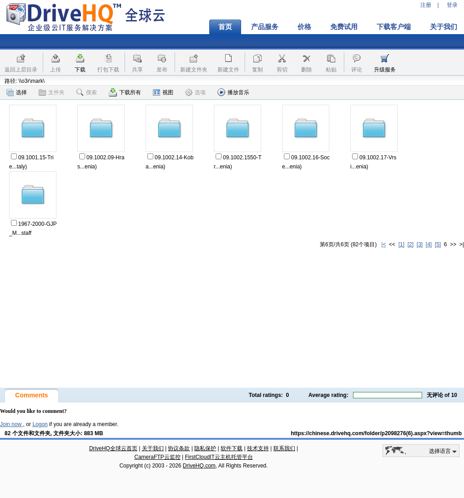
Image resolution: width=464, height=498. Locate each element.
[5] (438, 244)
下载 (80, 69)
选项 (195, 92)
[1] (401, 244)
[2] (411, 244)
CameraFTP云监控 (157, 457)
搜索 (86, 92)
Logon (39, 424)
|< (383, 244)
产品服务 (264, 26)
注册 (425, 5)
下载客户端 (394, 26)
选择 (16, 92)
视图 (163, 92)
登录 (452, 5)
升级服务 (385, 69)
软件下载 (231, 448)
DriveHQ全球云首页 (113, 448)
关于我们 (153, 448)
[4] (429, 244)
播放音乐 (233, 92)
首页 (225, 26)
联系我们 (284, 448)
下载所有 (125, 92)
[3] (420, 244)
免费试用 (344, 26)
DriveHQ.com (199, 465)
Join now (11, 424)
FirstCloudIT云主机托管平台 (218, 457)
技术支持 (258, 448)
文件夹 (52, 92)
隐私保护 (205, 448)
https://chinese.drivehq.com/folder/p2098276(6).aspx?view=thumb (376, 433)
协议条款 (179, 448)
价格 (304, 26)
